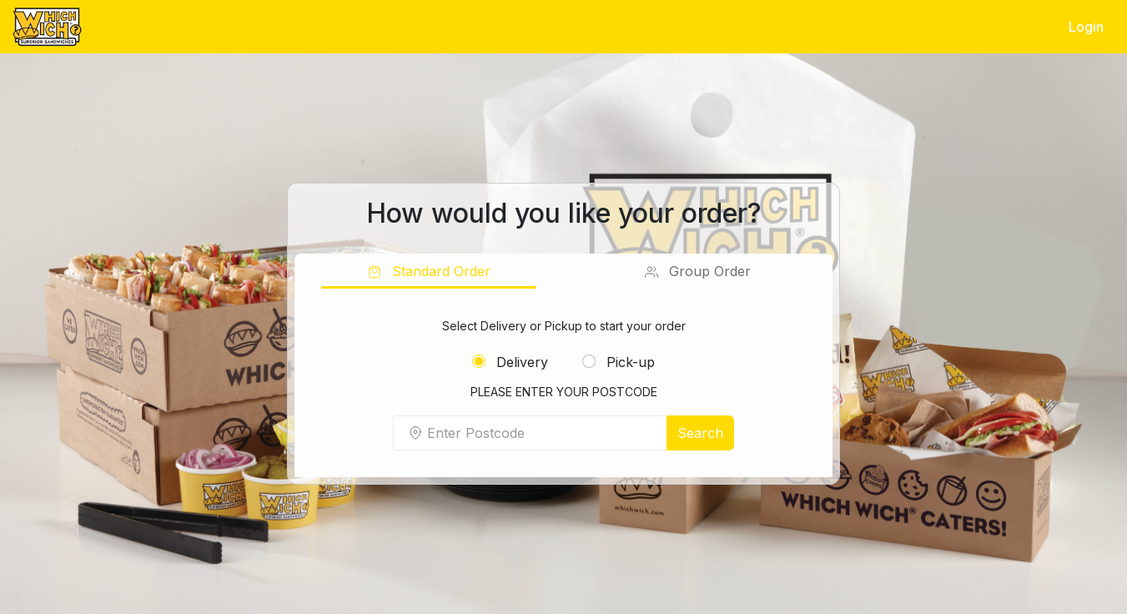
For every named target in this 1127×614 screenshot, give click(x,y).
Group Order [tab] (708, 271)
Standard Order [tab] (439, 271)
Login (1086, 26)
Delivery (510, 362)
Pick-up (618, 362)
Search (700, 433)
